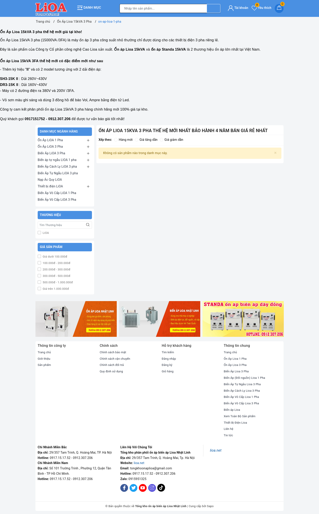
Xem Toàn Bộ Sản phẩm (241, 415)
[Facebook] (124, 486)
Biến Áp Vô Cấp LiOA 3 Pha (57, 198)
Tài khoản (238, 7)
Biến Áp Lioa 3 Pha (237, 370)
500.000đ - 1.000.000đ (57, 281)
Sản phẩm (45, 363)
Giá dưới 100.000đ (54, 255)
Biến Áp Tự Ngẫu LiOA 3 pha (58, 172)
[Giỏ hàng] (279, 7)
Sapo (210, 504)
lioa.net (139, 461)
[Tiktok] (161, 489)
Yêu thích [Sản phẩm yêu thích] (261, 7)
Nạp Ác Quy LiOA (50, 178)
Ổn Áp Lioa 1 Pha (236, 357)
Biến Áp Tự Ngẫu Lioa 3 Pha (243, 383)
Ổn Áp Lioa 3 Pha (236, 363)
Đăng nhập (169, 357)
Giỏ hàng (168, 370)
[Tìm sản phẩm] (163, 7)
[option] (76, 317)
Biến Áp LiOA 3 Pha (51, 152)
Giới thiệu (44, 357)
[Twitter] (133, 486)
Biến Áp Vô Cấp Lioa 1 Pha (243, 395)
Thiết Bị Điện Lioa (236, 421)
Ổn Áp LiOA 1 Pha (50, 139)
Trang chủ (45, 351)
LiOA (45, 231)
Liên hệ (229, 427)
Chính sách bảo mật (114, 351)
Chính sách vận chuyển (116, 357)
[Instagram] (152, 486)
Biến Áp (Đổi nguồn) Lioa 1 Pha (246, 376)
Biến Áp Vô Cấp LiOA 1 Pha (57, 191)
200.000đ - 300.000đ (56, 268)
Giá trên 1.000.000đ (55, 287)
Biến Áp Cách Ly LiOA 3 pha (57, 165)
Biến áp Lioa (232, 408)
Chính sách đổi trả (113, 363)
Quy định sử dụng (112, 370)
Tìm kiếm (168, 351)
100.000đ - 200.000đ (56, 261)
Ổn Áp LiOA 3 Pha (50, 145)
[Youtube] (143, 486)
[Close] (275, 152)
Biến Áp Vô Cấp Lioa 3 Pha (243, 402)
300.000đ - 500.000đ (56, 274)
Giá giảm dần (171, 138)
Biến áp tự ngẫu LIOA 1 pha (57, 158)
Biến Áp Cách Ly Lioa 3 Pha (243, 389)
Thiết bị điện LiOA (50, 185)
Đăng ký (167, 363)
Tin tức (229, 434)
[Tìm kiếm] (213, 7)
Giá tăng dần (146, 138)
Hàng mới (123, 138)
